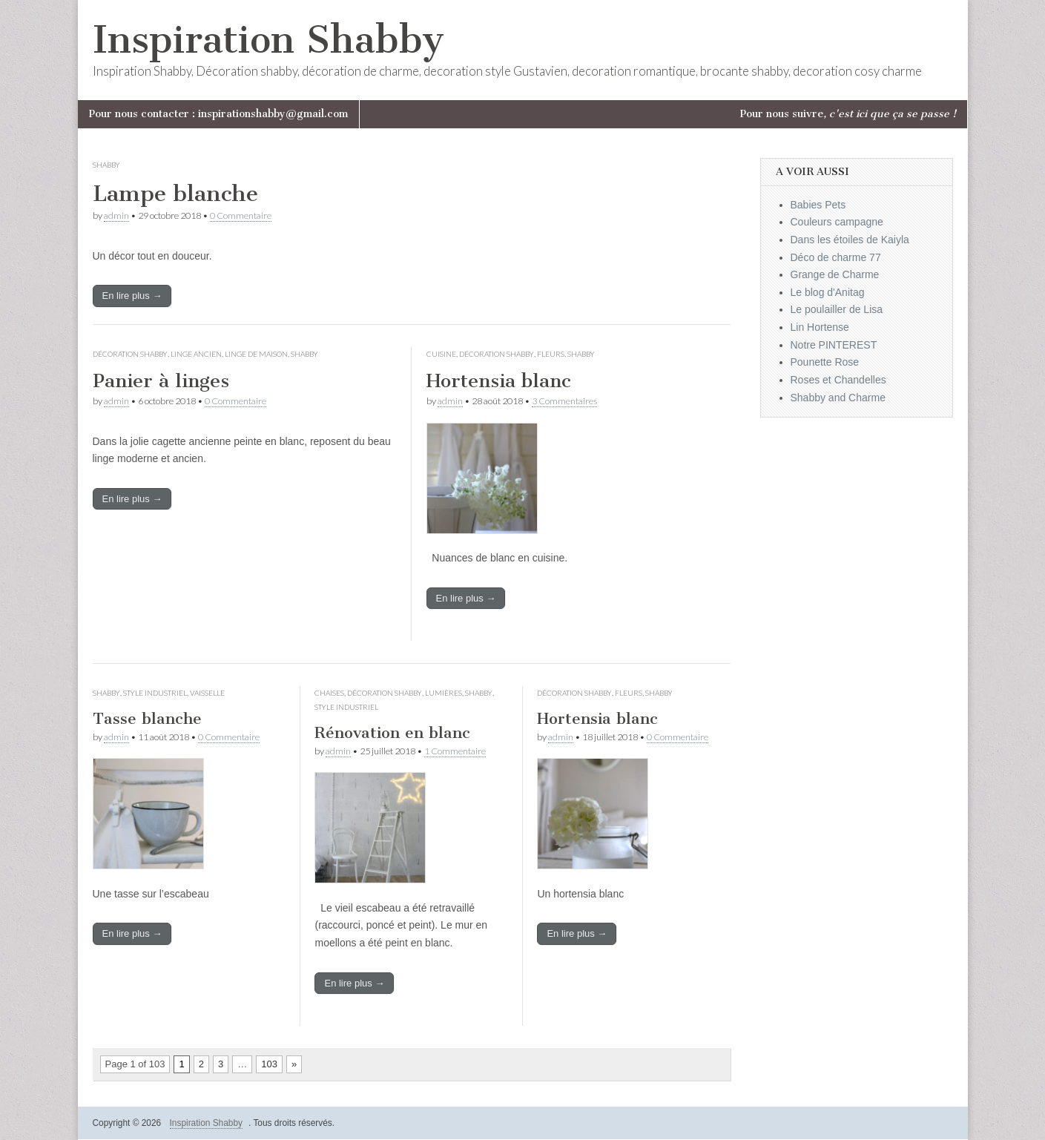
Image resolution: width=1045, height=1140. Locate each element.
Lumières (443, 692)
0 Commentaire (240, 215)
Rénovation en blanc (392, 732)
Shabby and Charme (838, 397)
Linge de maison (256, 353)
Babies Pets (818, 205)
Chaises (329, 692)
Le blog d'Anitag (828, 292)
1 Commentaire (455, 751)
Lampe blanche (175, 193)
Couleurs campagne (837, 222)
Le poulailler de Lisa (837, 309)
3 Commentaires (564, 400)
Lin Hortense (820, 327)
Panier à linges (161, 380)
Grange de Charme (835, 274)
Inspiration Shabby (268, 39)
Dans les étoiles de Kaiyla (850, 240)
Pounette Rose (825, 362)
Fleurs (550, 353)
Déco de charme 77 (836, 257)
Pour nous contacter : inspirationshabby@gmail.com (218, 114)
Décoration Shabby (130, 353)
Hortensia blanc (498, 380)
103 (269, 1064)
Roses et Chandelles (838, 380)
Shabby (106, 164)
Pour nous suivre (848, 114)
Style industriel (155, 692)
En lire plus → (132, 295)
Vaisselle (207, 692)
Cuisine (441, 353)
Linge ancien (196, 353)
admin (116, 215)
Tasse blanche (147, 718)
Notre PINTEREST (834, 345)
